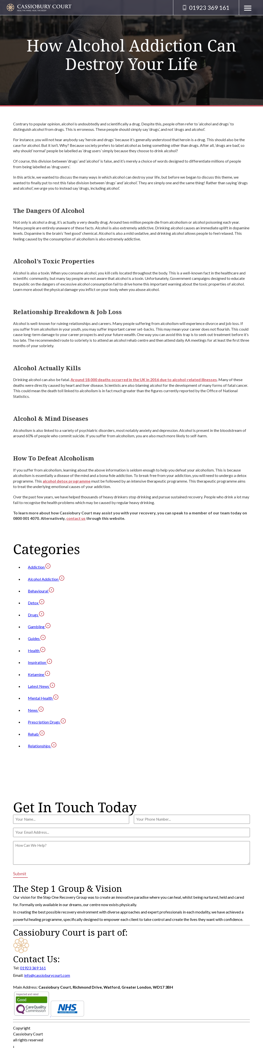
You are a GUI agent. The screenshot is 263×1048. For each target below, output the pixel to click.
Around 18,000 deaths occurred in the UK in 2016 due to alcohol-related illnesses (143, 379)
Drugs (36, 614)
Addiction (39, 567)
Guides (37, 638)
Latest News (41, 686)
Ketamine (39, 674)
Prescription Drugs (47, 722)
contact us (76, 518)
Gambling (39, 626)
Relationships (42, 746)
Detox (36, 602)
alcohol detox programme (66, 481)
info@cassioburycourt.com (47, 975)
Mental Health (43, 698)
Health (36, 650)
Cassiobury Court (28, 1033)
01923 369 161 (33, 967)
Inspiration (40, 662)
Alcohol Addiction (46, 579)
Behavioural (41, 591)
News (36, 710)
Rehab (36, 734)
